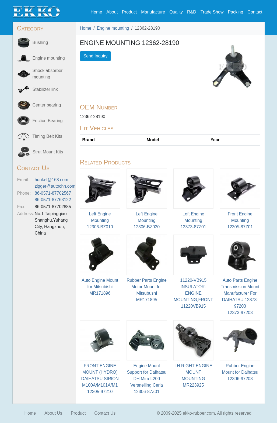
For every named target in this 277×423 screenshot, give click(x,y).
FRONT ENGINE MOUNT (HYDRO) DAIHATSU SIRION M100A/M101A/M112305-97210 (100, 378)
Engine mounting (113, 28)
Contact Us (104, 413)
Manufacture (153, 12)
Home (96, 12)
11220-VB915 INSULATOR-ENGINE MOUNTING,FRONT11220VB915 (193, 293)
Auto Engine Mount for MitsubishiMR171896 (100, 286)
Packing (235, 12)
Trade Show (212, 12)
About (112, 12)
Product (129, 12)
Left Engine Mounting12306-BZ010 (100, 220)
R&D (191, 12)
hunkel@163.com (51, 179)
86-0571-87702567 (53, 193)
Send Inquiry (95, 56)
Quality (176, 12)
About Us (53, 413)
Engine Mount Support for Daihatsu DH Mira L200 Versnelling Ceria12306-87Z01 (146, 378)
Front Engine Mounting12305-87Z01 (240, 220)
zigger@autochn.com (55, 186)
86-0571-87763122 (53, 199)
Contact (254, 12)
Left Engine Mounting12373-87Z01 (193, 220)
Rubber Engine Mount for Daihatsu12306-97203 (240, 372)
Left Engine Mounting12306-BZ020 (147, 220)
